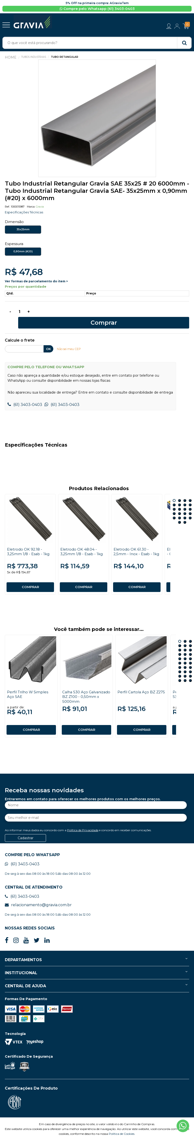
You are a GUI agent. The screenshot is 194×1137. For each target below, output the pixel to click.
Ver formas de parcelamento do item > (36, 282)
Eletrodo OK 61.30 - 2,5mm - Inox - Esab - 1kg (134, 545)
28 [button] (179, 672)
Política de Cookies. (122, 1125)
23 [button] (185, 663)
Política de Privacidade (82, 821)
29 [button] (185, 672)
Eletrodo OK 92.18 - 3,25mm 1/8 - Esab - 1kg (29, 543)
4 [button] (190, 492)
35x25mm (23, 230)
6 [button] (179, 496)
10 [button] (179, 500)
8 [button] (190, 496)
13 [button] (174, 505)
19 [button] (184, 509)
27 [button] (190, 667)
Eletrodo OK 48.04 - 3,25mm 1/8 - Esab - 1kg (82, 543)
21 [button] (179, 513)
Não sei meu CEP (70, 341)
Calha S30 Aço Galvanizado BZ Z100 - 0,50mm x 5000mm (83, 688)
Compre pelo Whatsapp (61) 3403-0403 (97, 9)
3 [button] (184, 492)
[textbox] (97, 43)
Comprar (113, 313)
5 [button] (174, 496)
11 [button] (184, 500)
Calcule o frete (20, 332)
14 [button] (179, 505)
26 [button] (185, 667)
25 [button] (179, 667)
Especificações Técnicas (25, 213)
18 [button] (179, 509)
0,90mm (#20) (23, 252)
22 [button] (184, 513)
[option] (97, 119)
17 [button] (174, 509)
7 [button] (184, 496)
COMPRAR (30, 579)
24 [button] (190, 663)
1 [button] (174, 492)
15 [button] (184, 505)
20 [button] (190, 509)
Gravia (40, 207)
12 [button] (190, 500)
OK (48, 341)
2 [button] (179, 492)
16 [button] (190, 505)
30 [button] (190, 672)
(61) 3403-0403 (25, 396)
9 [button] (174, 500)
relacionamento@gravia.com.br (38, 896)
